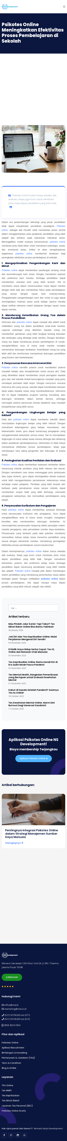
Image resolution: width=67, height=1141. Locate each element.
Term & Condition (11, 1062)
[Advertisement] (33, 88)
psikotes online (57, 242)
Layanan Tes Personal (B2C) (17, 1105)
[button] (64, 6)
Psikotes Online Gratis (14, 1110)
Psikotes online (9, 270)
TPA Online (7, 1085)
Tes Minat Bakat (10, 1100)
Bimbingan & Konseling (14, 1052)
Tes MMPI (7, 1090)
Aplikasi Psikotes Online (34, 758)
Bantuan (12, 977)
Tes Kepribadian (10, 1095)
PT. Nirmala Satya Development (47, 1128)
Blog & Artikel (9, 1068)
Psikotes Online (10, 1042)
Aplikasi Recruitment (13, 1047)
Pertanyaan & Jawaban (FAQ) (18, 1057)
